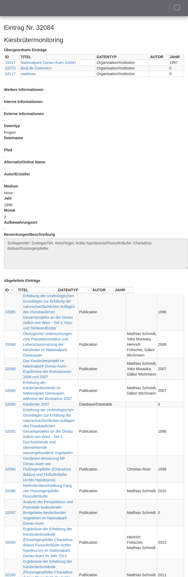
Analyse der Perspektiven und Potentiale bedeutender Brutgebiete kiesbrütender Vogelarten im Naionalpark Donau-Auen (51, 448)
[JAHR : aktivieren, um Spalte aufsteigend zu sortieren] (174, 290)
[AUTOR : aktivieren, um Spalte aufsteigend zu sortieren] (147, 290)
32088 (10, 350)
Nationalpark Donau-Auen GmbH (48, 62)
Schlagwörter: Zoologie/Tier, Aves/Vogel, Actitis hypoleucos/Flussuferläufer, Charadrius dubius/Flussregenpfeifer (96, 253)
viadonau (28, 74)
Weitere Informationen (24, 89)
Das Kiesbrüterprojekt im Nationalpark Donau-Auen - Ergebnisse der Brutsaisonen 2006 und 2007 (56, 350)
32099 (10, 470)
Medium (11, 186)
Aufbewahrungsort (20, 222)
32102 (10, 540)
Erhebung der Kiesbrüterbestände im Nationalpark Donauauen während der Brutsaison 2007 (49, 366)
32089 (10, 366)
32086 (10, 331)
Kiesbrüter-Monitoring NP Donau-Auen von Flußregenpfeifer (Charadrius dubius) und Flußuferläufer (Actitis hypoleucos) (53, 420)
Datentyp (12, 126)
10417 (10, 62)
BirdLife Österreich (36, 68)
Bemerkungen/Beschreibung (29, 234)
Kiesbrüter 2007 (31, 377)
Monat (9, 210)
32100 (10, 497)
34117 (10, 74)
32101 (10, 524)
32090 (10, 377)
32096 (10, 434)
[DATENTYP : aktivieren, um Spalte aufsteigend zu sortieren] (113, 290)
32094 (10, 421)
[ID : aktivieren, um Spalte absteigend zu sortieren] (10, 290)
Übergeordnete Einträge (25, 50)
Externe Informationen (24, 114)
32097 (10, 448)
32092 (10, 396)
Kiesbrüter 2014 (31, 540)
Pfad (8, 150)
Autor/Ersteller (17, 174)
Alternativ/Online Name (24, 162)
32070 (10, 68)
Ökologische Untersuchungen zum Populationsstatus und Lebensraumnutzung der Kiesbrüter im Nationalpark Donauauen (54, 331)
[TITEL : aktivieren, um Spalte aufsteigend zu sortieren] (56, 290)
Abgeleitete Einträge (22, 280)
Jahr (8, 198)
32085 (10, 306)
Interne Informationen (23, 102)
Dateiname (13, 138)
